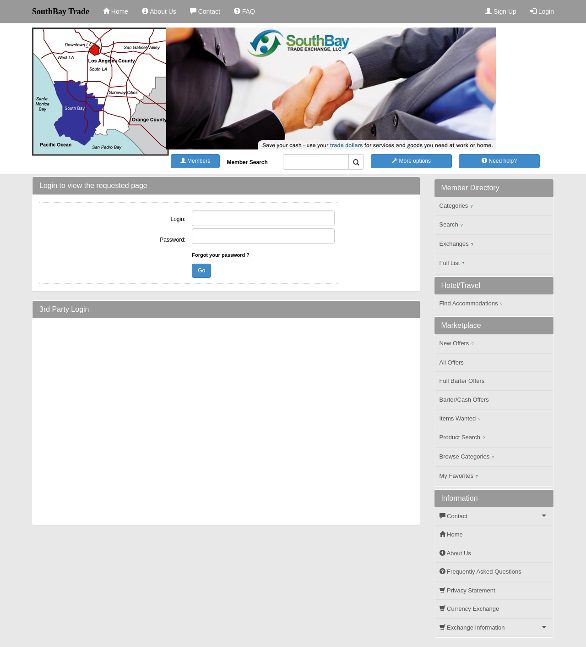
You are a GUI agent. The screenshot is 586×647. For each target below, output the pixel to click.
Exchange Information (495, 627)
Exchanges (458, 244)
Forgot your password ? (221, 255)
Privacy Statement (467, 590)
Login (542, 11)
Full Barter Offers (462, 380)
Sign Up (500, 11)
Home (115, 11)
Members (195, 161)
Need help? (499, 161)
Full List (453, 264)
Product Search (464, 438)
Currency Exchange (469, 608)
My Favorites (460, 476)
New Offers (458, 344)
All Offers (452, 362)
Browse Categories (468, 457)
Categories (457, 206)
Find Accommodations (472, 304)
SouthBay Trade (60, 11)
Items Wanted (461, 419)
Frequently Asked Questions (480, 571)
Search (452, 225)
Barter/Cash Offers (464, 399)
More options (411, 161)
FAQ (244, 11)
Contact (205, 11)
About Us (159, 11)
